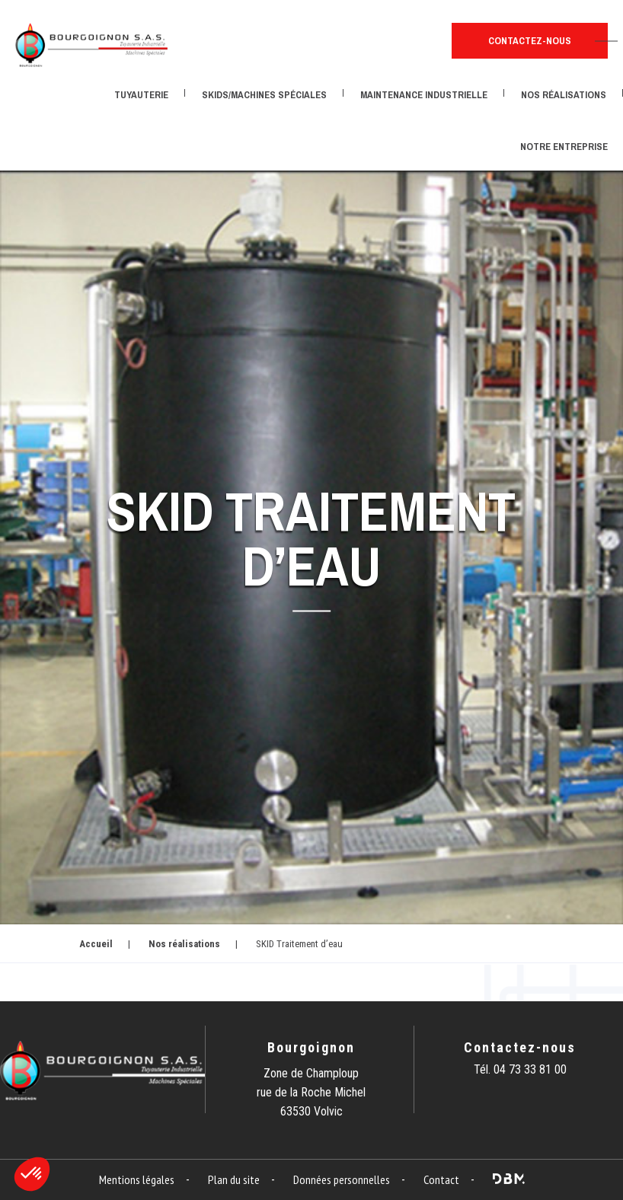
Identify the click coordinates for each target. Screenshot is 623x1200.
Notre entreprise (564, 146)
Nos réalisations (563, 94)
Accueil (96, 944)
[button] (32, 1174)
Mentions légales (136, 1179)
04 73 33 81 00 (530, 1069)
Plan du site (234, 1179)
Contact (441, 1179)
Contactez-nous (529, 40)
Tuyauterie (141, 94)
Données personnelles (341, 1179)
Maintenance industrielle (423, 94)
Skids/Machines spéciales (264, 94)
